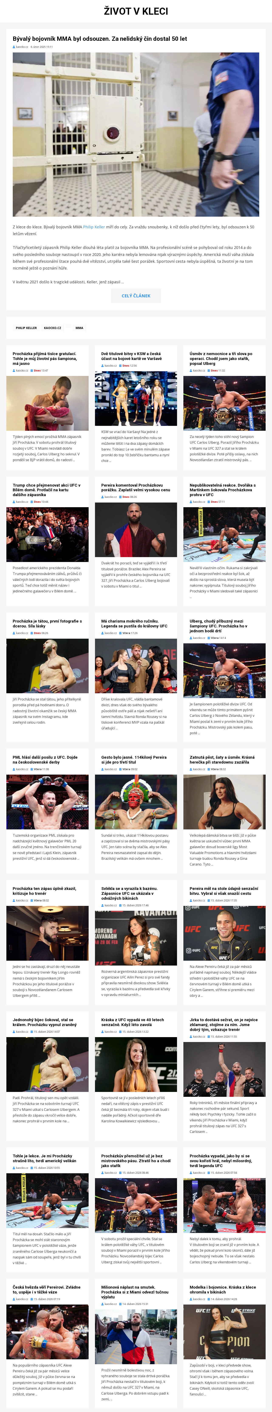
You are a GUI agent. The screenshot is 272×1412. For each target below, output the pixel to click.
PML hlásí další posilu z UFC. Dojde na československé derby (45, 763)
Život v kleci (136, 13)
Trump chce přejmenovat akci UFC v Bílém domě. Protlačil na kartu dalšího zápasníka (46, 493)
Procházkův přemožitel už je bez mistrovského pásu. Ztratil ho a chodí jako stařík (136, 1164)
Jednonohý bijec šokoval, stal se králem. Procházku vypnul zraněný (45, 1026)
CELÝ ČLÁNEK (136, 299)
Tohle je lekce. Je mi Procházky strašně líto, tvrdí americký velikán (44, 1162)
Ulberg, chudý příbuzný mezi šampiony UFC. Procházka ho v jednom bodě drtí (218, 629)
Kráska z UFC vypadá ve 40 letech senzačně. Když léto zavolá (132, 1026)
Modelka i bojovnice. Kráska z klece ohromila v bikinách (223, 1293)
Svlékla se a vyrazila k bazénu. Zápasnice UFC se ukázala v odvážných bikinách (129, 897)
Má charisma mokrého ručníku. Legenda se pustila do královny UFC (134, 627)
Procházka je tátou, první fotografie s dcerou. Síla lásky (47, 627)
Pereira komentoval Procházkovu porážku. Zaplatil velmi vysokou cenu (135, 491)
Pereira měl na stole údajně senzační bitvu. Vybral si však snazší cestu (224, 894)
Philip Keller (94, 230)
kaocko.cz (52, 331)
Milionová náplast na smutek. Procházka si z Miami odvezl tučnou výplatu (135, 1295)
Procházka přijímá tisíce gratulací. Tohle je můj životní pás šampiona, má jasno (45, 362)
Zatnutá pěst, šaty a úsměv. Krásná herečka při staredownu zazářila (222, 763)
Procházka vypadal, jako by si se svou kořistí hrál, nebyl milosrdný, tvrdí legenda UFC (221, 1164)
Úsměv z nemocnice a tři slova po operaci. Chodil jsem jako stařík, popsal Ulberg (221, 362)
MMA (79, 331)
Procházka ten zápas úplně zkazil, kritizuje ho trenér (44, 894)
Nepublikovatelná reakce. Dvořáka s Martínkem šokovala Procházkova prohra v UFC (223, 493)
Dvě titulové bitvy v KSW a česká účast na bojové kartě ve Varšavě (131, 360)
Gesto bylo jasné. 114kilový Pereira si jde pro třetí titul (134, 763)
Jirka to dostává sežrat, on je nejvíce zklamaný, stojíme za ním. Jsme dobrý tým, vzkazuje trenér (224, 1028)
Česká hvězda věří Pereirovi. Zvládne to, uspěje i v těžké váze (47, 1293)
